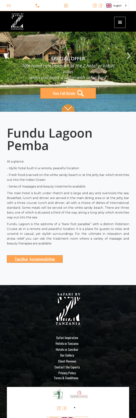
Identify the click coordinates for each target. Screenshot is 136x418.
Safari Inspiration (67, 337)
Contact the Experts (67, 367)
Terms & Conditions (66, 377)
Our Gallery (67, 355)
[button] (119, 22)
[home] (16, 21)
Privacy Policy (67, 372)
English (113, 5)
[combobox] (116, 5)
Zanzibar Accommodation (35, 259)
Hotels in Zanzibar (67, 349)
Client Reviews (67, 361)
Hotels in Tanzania (67, 343)
